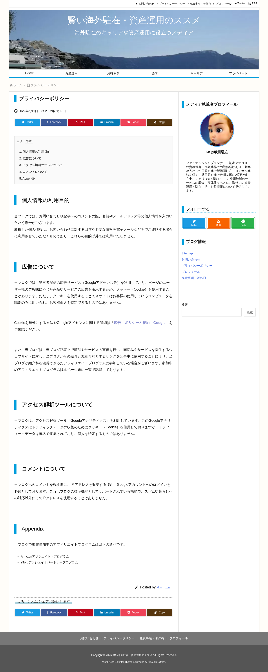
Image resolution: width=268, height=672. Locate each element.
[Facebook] (54, 122)
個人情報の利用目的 (35, 151)
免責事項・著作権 (200, 3)
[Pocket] (133, 122)
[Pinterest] (80, 122)
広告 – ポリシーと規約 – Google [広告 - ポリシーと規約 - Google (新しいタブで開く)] (140, 323)
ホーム (17, 85)
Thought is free (156, 662)
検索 (185, 304)
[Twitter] (27, 122)
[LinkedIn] (107, 122)
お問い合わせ (146, 3)
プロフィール (224, 3)
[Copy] (159, 122)
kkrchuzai (163, 587)
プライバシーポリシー (172, 3)
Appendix (27, 178)
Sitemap (187, 253)
